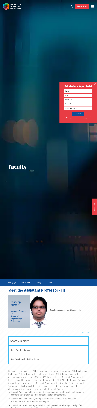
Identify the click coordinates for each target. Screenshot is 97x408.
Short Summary (19, 341)
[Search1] (72, 6)
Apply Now (82, 6)
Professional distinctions (24, 359)
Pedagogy (12, 283)
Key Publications (20, 350)
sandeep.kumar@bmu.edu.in (68, 310)
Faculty (38, 283)
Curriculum (25, 283)
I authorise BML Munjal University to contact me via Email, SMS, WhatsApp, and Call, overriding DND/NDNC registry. (79, 117)
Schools (50, 283)
